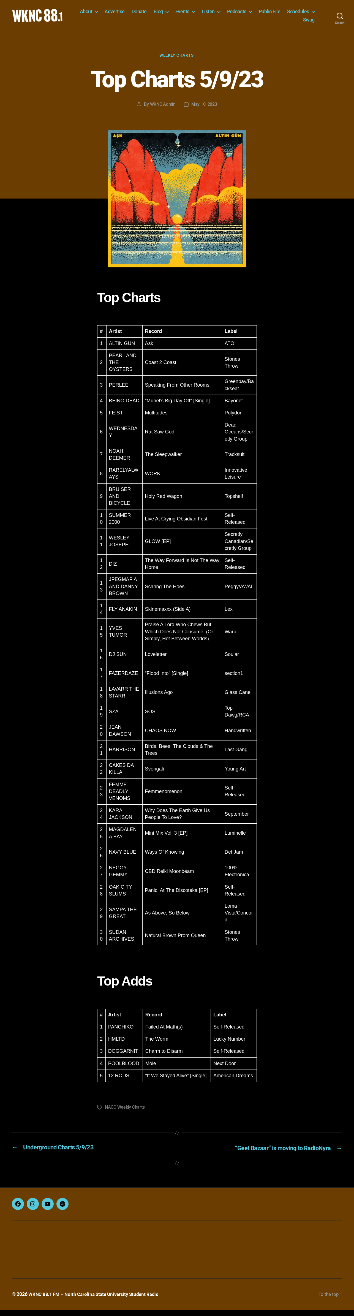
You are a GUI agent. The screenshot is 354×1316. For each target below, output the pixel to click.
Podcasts (271, 14)
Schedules (280, 23)
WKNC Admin (163, 110)
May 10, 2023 (204, 110)
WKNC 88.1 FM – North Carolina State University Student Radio (96, 1300)
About (120, 14)
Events (216, 14)
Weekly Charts (177, 61)
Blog (192, 14)
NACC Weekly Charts (125, 1113)
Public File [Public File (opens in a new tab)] (304, 14)
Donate (173, 14)
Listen (242, 14)
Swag (309, 23)
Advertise (149, 14)
